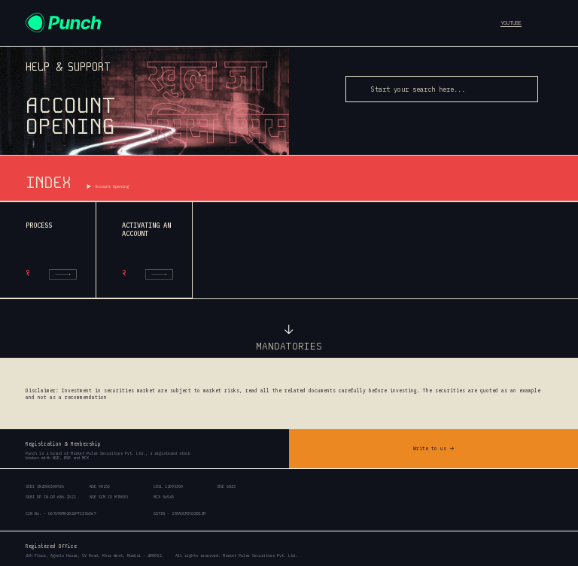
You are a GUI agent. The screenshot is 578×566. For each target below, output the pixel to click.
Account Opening (112, 186)
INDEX (48, 182)
